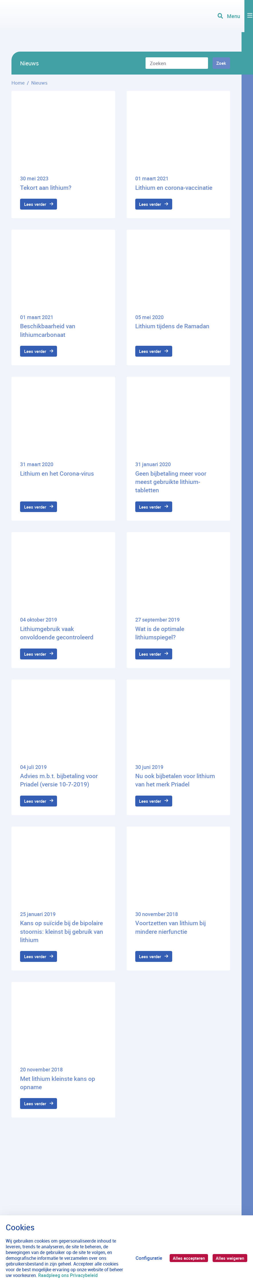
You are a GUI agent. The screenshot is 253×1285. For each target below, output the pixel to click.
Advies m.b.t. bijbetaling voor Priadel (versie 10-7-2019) (59, 786)
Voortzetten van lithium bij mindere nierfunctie (170, 935)
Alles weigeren (228, 1258)
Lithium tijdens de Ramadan (172, 328)
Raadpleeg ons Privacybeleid (83, 1275)
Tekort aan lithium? (45, 187)
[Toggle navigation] (234, 26)
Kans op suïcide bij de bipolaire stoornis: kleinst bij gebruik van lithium (61, 939)
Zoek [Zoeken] (219, 63)
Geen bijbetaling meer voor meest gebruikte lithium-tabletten (170, 484)
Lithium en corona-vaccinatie (173, 187)
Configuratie (141, 1258)
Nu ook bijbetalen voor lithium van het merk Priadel (175, 786)
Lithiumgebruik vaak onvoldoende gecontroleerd (56, 638)
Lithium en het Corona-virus (57, 476)
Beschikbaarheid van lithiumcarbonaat (47, 332)
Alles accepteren (184, 1258)
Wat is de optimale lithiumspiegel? (159, 638)
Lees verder (37, 205)
